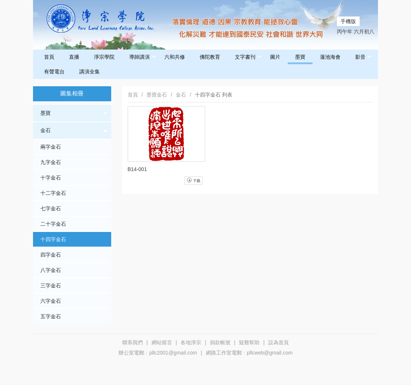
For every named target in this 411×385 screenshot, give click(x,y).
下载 (193, 180)
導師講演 (142, 57)
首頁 (49, 57)
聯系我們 (132, 342)
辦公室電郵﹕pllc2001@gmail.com (158, 353)
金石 (74, 130)
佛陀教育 (210, 57)
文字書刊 (248, 57)
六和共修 (174, 57)
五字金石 (50, 316)
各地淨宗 (191, 342)
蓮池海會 (330, 57)
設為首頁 (278, 342)
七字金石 (50, 208)
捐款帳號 (220, 342)
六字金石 (50, 301)
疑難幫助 (249, 342)
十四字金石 (53, 239)
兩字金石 (50, 147)
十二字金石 (53, 193)
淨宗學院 (104, 57)
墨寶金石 (156, 95)
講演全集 (89, 72)
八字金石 (50, 270)
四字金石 (50, 255)
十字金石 (50, 178)
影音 (363, 57)
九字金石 (50, 162)
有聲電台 (54, 72)
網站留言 (162, 342)
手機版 (348, 21)
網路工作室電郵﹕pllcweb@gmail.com (249, 353)
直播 (74, 57)
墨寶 (300, 57)
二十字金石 (53, 224)
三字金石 (50, 285)
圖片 (275, 57)
